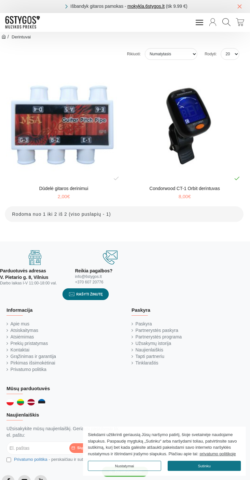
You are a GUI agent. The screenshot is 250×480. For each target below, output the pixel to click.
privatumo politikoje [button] (218, 453)
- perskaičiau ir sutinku (49, 460)
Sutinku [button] (204, 466)
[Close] (239, 6)
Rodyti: (211, 54)
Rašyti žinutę (89, 294)
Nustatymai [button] (124, 466)
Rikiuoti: (134, 54)
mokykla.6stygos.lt (145, 6)
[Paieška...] (226, 22)
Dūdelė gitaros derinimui (63, 188)
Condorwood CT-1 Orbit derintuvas (184, 188)
